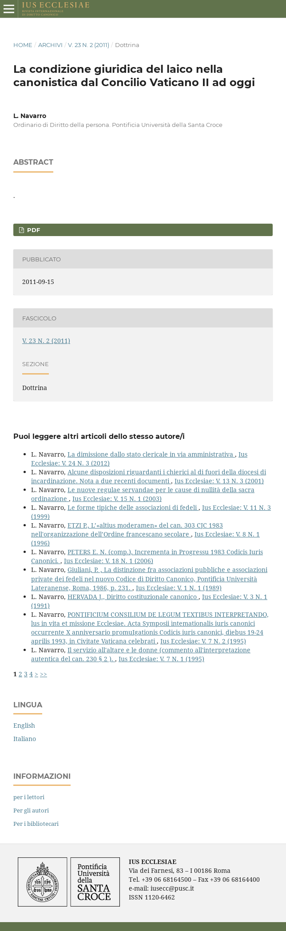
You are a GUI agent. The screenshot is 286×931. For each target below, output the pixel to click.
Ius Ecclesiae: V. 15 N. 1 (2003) (117, 498)
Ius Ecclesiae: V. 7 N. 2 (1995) (203, 641)
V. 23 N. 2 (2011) (88, 44)
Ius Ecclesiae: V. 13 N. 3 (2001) (219, 481)
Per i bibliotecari (36, 824)
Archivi (50, 44)
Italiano (24, 738)
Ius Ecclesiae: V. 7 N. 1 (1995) (161, 659)
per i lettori (28, 797)
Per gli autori (31, 810)
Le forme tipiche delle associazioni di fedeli (133, 507)
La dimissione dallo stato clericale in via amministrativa (151, 454)
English (24, 725)
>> (43, 674)
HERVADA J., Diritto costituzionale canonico (133, 596)
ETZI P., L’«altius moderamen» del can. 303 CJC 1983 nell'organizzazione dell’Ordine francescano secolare (127, 529)
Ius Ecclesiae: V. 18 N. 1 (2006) (108, 560)
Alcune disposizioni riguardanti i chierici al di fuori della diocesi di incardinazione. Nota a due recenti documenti (148, 476)
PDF (32, 229)
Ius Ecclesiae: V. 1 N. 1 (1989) (179, 588)
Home (22, 44)
